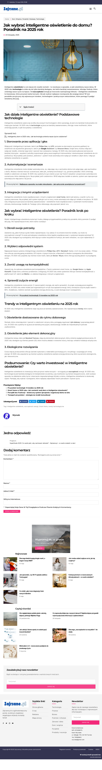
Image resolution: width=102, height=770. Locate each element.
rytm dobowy (75, 322)
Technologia (38, 19)
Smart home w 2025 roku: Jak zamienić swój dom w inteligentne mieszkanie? (37, 390)
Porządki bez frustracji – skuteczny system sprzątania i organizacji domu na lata (39, 393)
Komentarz (8, 459)
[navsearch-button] (95, 9)
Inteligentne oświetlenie (15, 406)
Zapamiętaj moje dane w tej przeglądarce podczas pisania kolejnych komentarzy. (38, 509)
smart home (61, 197)
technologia (17, 89)
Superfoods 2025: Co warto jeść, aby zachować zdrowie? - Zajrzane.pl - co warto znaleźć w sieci (42, 443)
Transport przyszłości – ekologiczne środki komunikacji (29, 395)
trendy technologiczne (56, 406)
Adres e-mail (8, 492)
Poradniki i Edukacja (27, 19)
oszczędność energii (31, 406)
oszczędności (38, 92)
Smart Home (43, 406)
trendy (80, 309)
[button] (90, 8)
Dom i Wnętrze (15, 19)
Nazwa (6, 484)
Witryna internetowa (11, 501)
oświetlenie (18, 87)
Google (43, 149)
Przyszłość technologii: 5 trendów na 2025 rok (25, 388)
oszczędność (73, 372)
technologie (35, 125)
